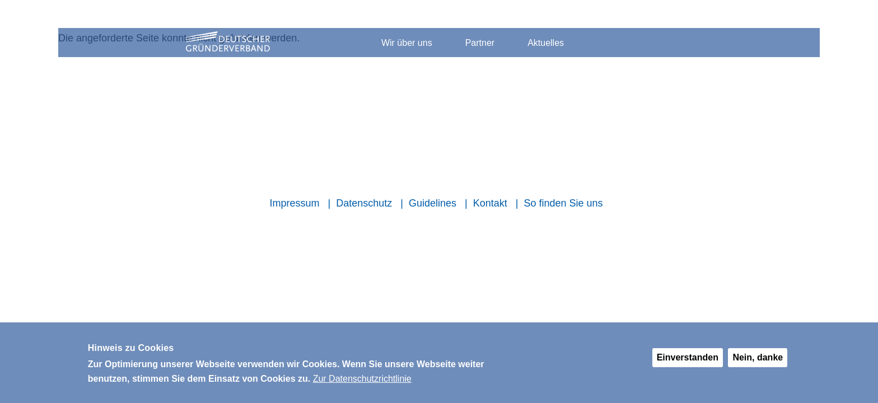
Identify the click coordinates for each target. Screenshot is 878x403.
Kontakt (490, 203)
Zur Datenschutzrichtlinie (362, 383)
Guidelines (432, 203)
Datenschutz (364, 203)
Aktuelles (545, 43)
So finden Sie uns (563, 203)
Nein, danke (757, 362)
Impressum (294, 203)
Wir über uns (406, 43)
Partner (479, 43)
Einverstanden (687, 362)
